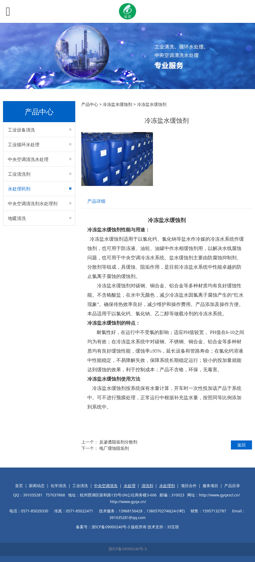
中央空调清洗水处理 (28, 159)
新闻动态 (37, 485)
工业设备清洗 (21, 130)
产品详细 (96, 201)
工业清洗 (80, 485)
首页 (19, 485)
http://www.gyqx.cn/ (128, 501)
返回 (241, 445)
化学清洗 (58, 485)
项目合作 (189, 485)
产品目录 (232, 485)
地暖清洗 (17, 218)
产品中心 (89, 104)
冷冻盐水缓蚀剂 (117, 104)
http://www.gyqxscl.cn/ (219, 495)
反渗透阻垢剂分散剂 (118, 442)
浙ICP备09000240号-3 (127, 548)
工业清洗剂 (19, 174)
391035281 (32, 495)
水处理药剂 (19, 189)
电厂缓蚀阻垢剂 (114, 448)
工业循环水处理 (23, 144)
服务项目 (210, 485)
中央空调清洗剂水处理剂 (33, 203)
